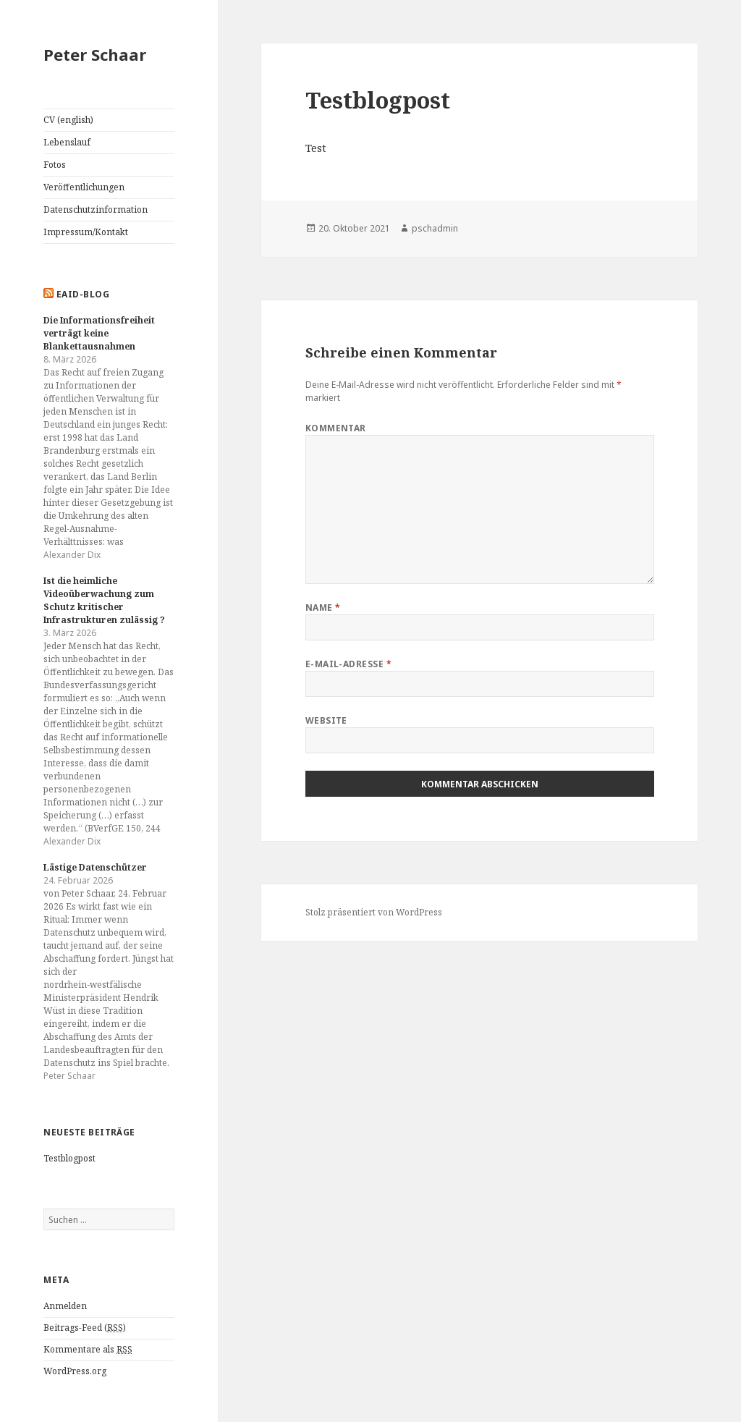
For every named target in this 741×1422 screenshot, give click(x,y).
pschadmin (435, 228)
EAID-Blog (82, 294)
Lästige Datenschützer (95, 867)
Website (326, 720)
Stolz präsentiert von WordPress (373, 912)
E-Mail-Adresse (348, 664)
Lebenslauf (66, 142)
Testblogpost (69, 1158)
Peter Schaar (94, 54)
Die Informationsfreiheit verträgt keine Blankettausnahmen (99, 333)
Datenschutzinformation (95, 209)
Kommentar (335, 428)
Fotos (54, 164)
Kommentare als (87, 1349)
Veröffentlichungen (83, 187)
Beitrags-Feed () (84, 1327)
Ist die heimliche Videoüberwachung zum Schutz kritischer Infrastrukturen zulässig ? (104, 600)
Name (323, 607)
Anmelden (65, 1306)
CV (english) (68, 120)
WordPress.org (74, 1371)
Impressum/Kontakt (85, 232)
